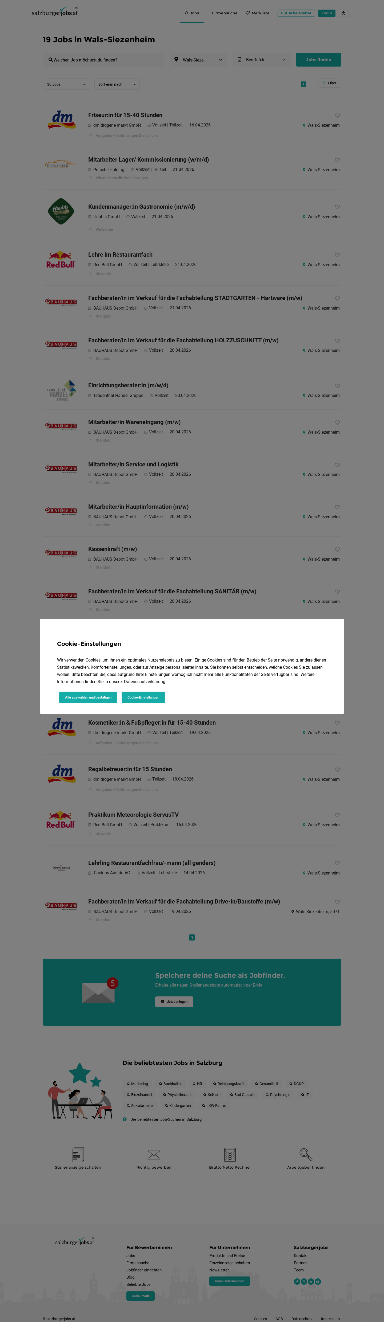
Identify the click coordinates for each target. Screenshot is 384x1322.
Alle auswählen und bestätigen (88, 697)
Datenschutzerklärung (144, 681)
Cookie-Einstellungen (143, 697)
